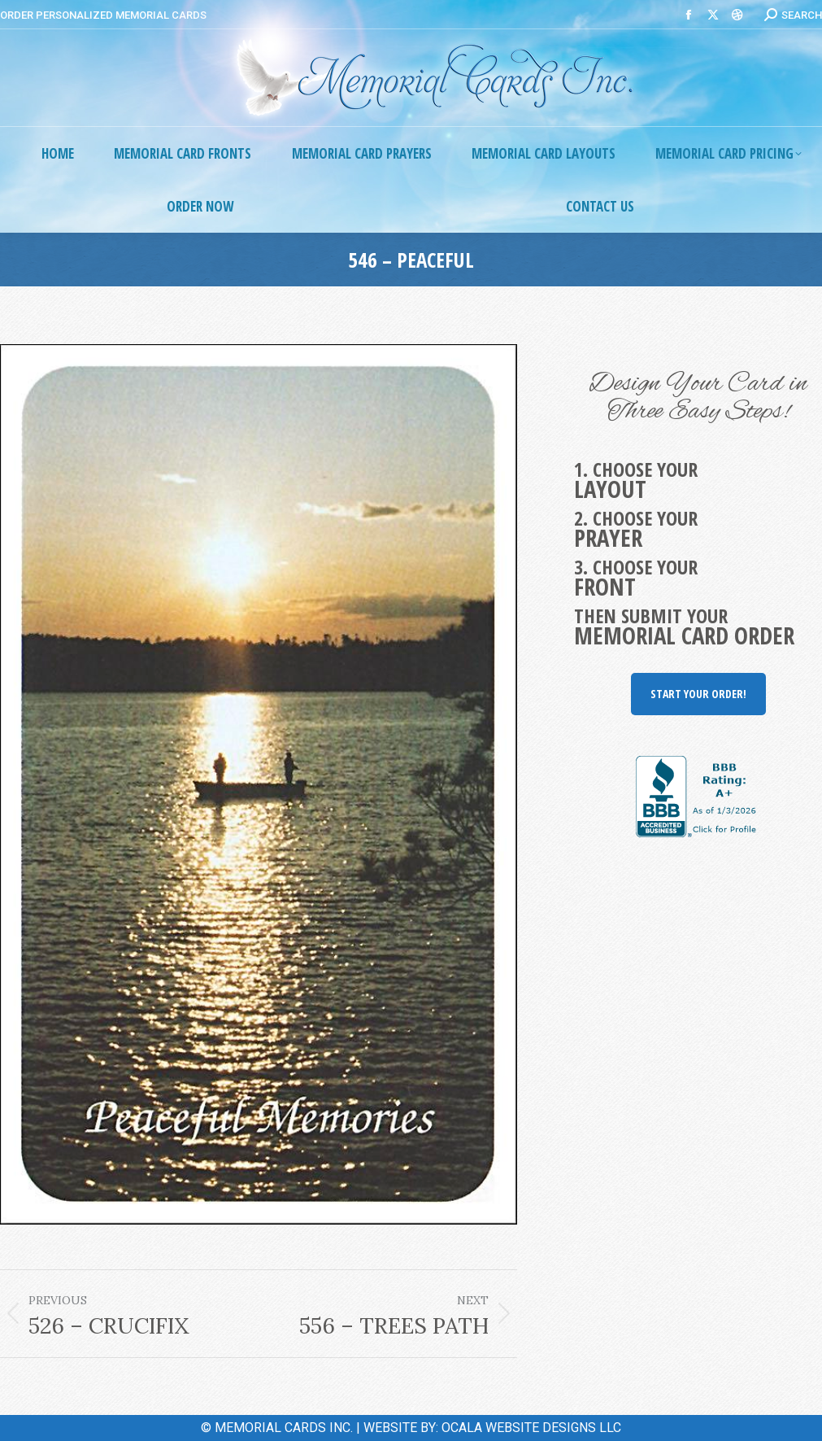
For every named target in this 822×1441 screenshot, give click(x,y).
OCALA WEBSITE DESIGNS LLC (531, 1427)
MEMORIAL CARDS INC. (284, 1427)
